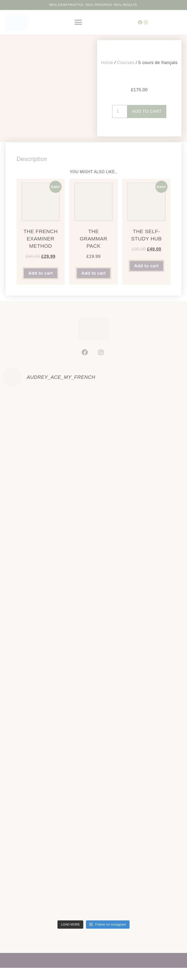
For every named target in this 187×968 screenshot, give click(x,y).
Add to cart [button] (40, 273)
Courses (125, 61)
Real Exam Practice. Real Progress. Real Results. (93, 5)
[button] (78, 22)
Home (107, 61)
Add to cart (147, 111)
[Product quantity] (119, 111)
